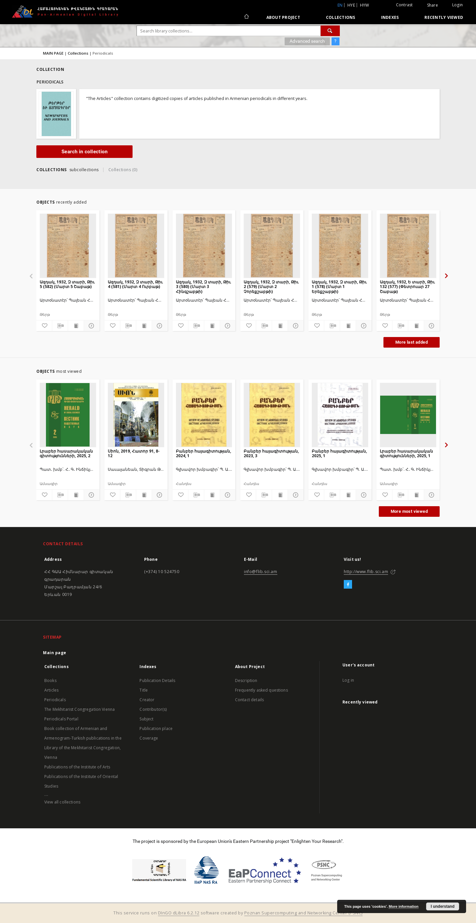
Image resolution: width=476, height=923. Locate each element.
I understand (443, 906)
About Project (283, 17)
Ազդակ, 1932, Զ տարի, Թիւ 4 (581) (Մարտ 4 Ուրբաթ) (135, 284)
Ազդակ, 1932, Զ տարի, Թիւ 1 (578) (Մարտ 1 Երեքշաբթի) (339, 286)
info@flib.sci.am (260, 571)
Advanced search (307, 41)
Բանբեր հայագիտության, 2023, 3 (271, 453)
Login (457, 5)
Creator (146, 700)
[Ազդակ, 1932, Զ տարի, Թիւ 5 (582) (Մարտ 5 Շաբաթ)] (68, 245)
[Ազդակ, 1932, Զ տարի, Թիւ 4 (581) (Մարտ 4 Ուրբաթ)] (136, 245)
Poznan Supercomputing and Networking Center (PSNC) (303, 913)
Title (143, 690)
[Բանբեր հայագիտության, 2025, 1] (340, 415)
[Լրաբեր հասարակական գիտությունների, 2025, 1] (408, 415)
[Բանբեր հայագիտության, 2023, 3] (272, 415)
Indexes (390, 17)
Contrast (404, 5)
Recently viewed (443, 17)
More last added (411, 342)
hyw (364, 5)
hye (351, 5)
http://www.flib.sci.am (366, 571)
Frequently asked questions (261, 690)
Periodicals (55, 700)
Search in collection (84, 152)
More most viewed (409, 511)
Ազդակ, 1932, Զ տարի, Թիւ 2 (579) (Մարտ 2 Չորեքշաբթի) (271, 286)
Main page (54, 653)
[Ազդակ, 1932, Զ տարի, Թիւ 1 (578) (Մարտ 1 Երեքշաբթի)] (340, 245)
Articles (51, 690)
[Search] (330, 30)
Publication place (156, 728)
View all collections (62, 802)
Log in (348, 680)
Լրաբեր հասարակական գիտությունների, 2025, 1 (406, 453)
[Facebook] (348, 585)
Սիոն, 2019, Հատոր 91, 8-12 (134, 453)
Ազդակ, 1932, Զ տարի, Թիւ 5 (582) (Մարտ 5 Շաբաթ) (67, 284)
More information (403, 906)
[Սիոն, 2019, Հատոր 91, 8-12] (136, 415)
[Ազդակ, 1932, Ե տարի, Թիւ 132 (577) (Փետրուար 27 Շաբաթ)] (408, 245)
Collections (340, 17)
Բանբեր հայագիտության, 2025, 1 (339, 453)
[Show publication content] (76, 325)
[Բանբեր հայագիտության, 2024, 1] (204, 415)
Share (432, 5)
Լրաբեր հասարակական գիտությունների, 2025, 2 (66, 453)
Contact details (249, 700)
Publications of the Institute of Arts (77, 767)
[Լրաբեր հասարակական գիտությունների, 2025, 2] (68, 415)
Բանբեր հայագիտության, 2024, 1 (203, 453)
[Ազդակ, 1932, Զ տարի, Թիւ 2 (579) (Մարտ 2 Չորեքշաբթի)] (272, 245)
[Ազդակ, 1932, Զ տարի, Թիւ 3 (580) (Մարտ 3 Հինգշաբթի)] (204, 245)
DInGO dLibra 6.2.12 (179, 913)
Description (246, 680)
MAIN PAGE (53, 53)
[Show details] (91, 325)
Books (50, 680)
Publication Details (157, 680)
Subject (146, 719)
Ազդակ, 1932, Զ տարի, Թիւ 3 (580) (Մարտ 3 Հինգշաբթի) (203, 286)
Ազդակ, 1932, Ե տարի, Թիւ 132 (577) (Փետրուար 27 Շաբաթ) (407, 286)
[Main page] (246, 17)
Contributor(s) (153, 709)
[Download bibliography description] (60, 325)
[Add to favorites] (44, 325)
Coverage (148, 738)
